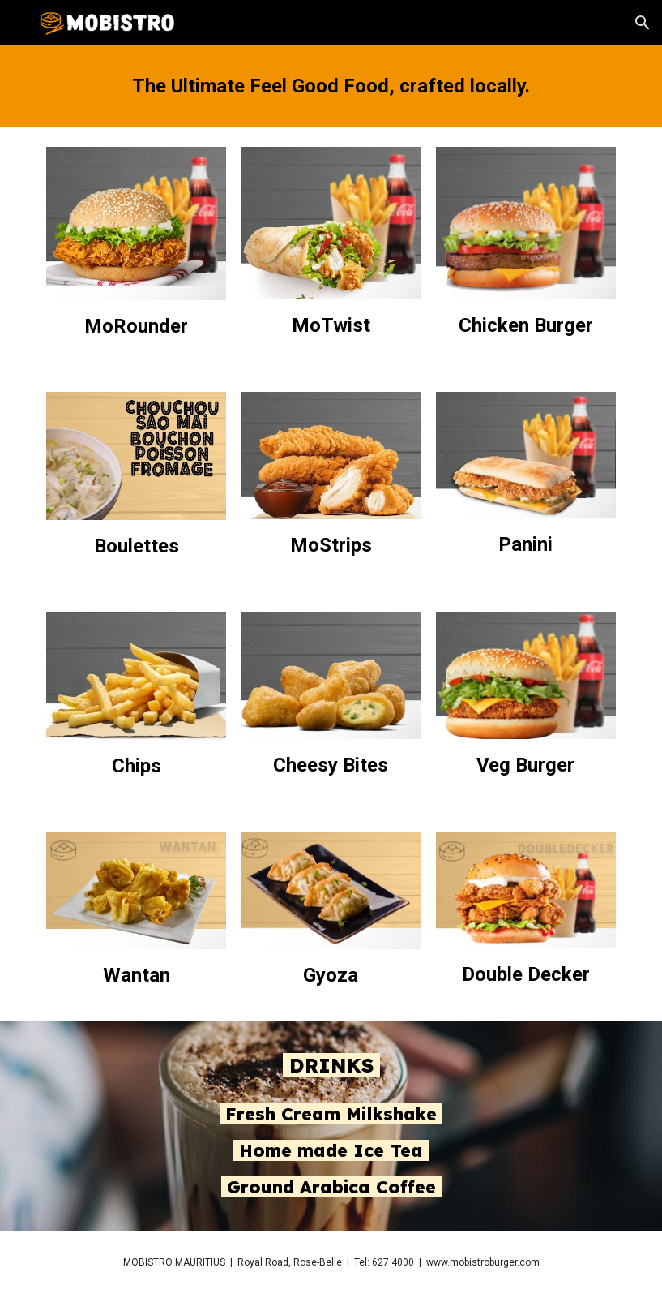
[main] (331, 86)
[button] (642, 22)
